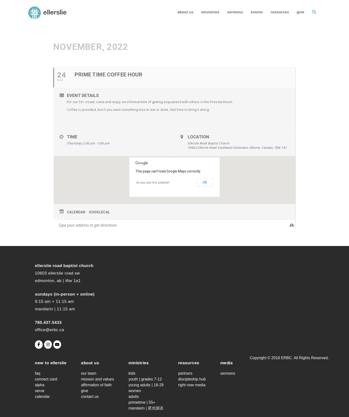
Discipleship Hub (192, 379)
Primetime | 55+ (141, 402)
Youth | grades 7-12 (145, 379)
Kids (131, 373)
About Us (184, 12)
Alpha (39, 385)
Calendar (76, 212)
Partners (185, 373)
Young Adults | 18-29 (146, 385)
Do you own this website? (153, 182)
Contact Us (90, 397)
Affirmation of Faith (96, 385)
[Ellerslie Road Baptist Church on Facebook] (39, 344)
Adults (133, 397)
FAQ (37, 373)
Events (255, 12)
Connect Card (46, 379)
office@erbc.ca (49, 330)
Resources (278, 12)
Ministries (208, 12)
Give (299, 12)
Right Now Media (192, 385)
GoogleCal (99, 212)
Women (134, 391)
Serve (39, 391)
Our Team (88, 373)
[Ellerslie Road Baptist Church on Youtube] (57, 344)
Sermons (233, 12)
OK (205, 182)
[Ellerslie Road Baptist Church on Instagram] (48, 344)
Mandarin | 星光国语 (145, 408)
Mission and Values (97, 379)
